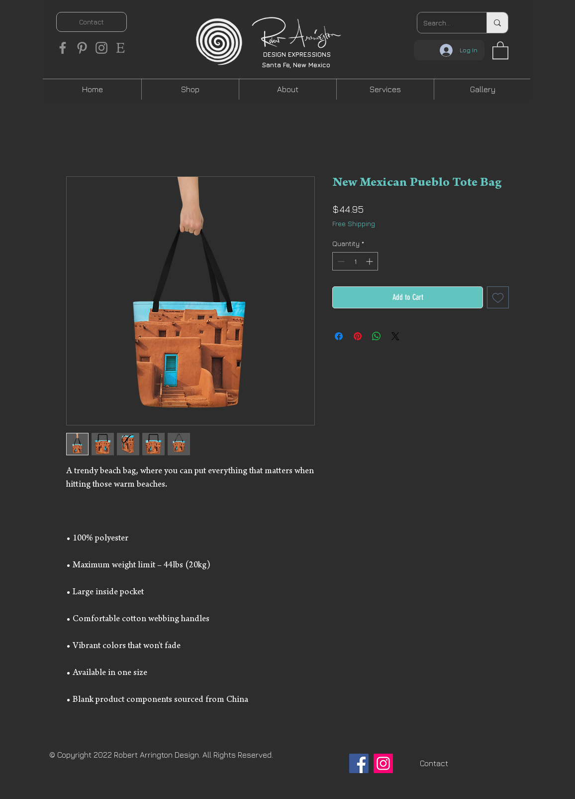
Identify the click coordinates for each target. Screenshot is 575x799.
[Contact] (91, 22)
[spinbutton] (355, 261)
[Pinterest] (82, 48)
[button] (500, 49)
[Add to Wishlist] (498, 297)
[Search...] (444, 22)
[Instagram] (101, 48)
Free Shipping (353, 223)
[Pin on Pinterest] (358, 336)
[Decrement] (340, 261)
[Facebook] (63, 48)
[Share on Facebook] (339, 336)
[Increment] (370, 261)
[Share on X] (395, 336)
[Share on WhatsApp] (377, 336)
